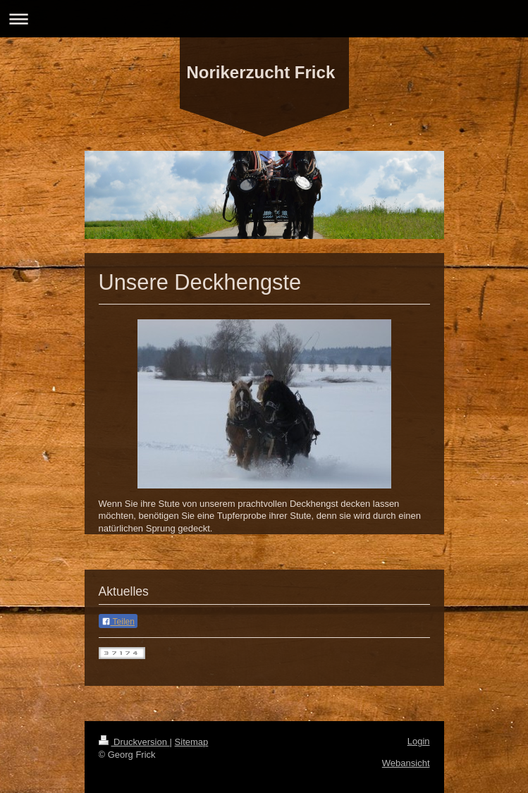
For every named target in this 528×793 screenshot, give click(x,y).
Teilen (118, 622)
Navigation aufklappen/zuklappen (264, 19)
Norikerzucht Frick (261, 72)
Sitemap (192, 742)
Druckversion (134, 742)
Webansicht (406, 763)
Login (418, 741)
